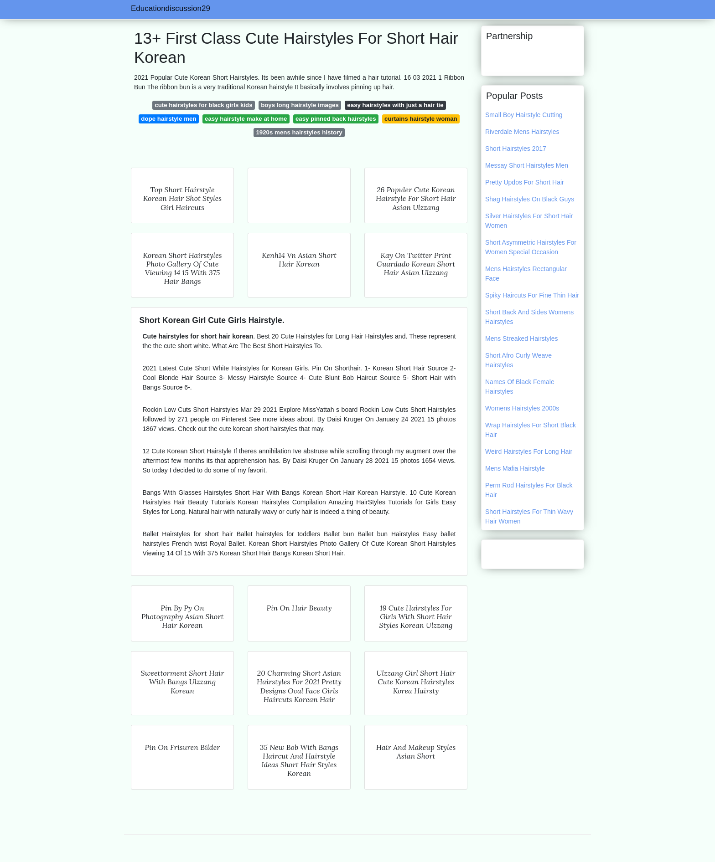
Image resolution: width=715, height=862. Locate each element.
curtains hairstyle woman (420, 118)
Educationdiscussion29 (170, 8)
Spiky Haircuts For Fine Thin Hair (532, 295)
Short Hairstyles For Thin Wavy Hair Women (529, 516)
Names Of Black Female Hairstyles (519, 386)
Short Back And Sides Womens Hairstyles (529, 316)
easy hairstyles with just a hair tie (395, 105)
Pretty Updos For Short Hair (524, 182)
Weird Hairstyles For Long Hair (528, 451)
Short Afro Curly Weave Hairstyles (518, 360)
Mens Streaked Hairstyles (521, 338)
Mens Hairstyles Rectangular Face (526, 273)
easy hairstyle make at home (246, 118)
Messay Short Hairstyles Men (526, 165)
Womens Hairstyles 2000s (522, 408)
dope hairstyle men (168, 118)
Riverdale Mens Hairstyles (522, 131)
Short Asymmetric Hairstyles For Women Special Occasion (530, 247)
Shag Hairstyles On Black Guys (529, 199)
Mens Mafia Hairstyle (515, 468)
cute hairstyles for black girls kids (203, 105)
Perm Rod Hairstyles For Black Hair (528, 490)
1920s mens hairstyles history (299, 132)
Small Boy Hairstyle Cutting (524, 114)
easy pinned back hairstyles (335, 118)
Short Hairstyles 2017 (515, 148)
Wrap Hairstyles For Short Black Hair (530, 429)
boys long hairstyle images (300, 105)
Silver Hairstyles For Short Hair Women (529, 220)
